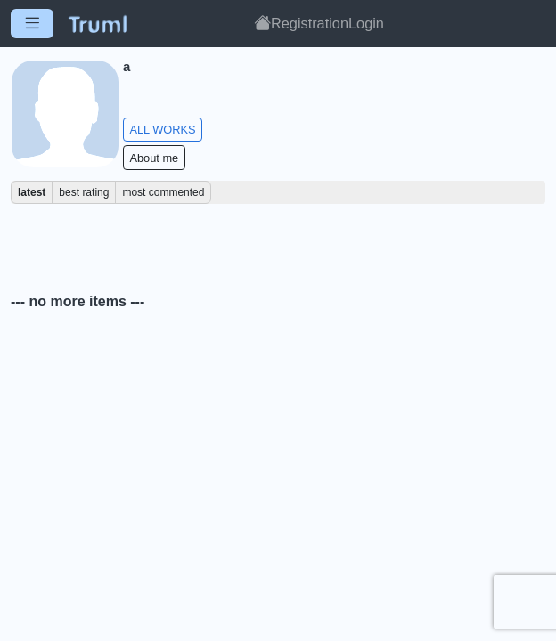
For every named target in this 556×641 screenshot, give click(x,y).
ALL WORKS (162, 129)
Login (366, 23)
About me (153, 158)
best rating (84, 192)
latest (31, 192)
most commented (163, 192)
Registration (309, 23)
